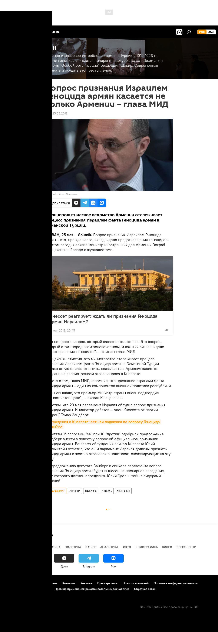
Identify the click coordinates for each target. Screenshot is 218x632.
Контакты (68, 583)
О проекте (11, 583)
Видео (167, 547)
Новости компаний (136, 583)
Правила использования (40, 583)
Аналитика (109, 547)
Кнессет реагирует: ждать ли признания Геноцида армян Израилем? (103, 318)
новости (11, 547)
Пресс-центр (186, 547)
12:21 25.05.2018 (56, 113)
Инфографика (146, 547)
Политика (90, 490)
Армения (75, 490)
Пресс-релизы (107, 583)
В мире (90, 547)
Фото (126, 547)
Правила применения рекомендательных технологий (92, 589)
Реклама (86, 583)
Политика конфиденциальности (176, 583)
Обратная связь (144, 589)
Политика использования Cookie (27, 589)
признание (123, 490)
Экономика (50, 547)
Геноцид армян (56, 490)
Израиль (107, 490)
